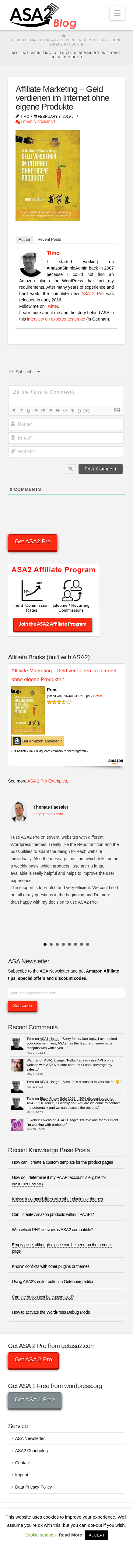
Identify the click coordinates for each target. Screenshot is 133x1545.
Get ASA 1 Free (35, 1399)
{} (79, 410)
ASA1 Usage (49, 1039)
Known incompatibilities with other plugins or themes (57, 1199)
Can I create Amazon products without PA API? (53, 1214)
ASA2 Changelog (31, 1450)
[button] (117, 13)
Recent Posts (49, 239)
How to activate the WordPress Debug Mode (51, 1312)
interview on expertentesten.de (56, 319)
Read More (70, 1534)
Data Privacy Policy (33, 1487)
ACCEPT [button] (97, 1535)
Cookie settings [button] (40, 1534)
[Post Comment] (101, 469)
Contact (22, 1462)
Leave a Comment (35, 122)
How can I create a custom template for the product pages (62, 1162)
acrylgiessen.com (48, 814)
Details (98, 696)
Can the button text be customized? (43, 1297)
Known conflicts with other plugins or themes (50, 1266)
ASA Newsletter (30, 1438)
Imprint (21, 1474)
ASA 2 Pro (92, 293)
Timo (53, 253)
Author (24, 239)
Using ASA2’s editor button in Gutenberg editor (52, 1281)
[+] (86, 410)
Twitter (52, 306)
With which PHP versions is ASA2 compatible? (52, 1229)
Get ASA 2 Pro (33, 1359)
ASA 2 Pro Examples (47, 781)
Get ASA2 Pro (33, 541)
